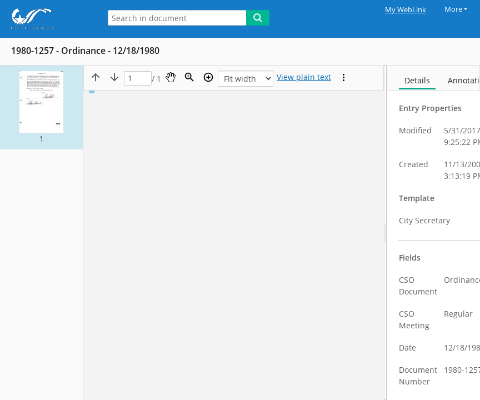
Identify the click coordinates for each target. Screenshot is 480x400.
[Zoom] (189, 77)
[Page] (138, 78)
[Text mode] (303, 77)
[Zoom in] (208, 77)
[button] (41, 107)
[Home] (47, 19)
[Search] (257, 18)
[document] (433, 233)
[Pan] (170, 77)
